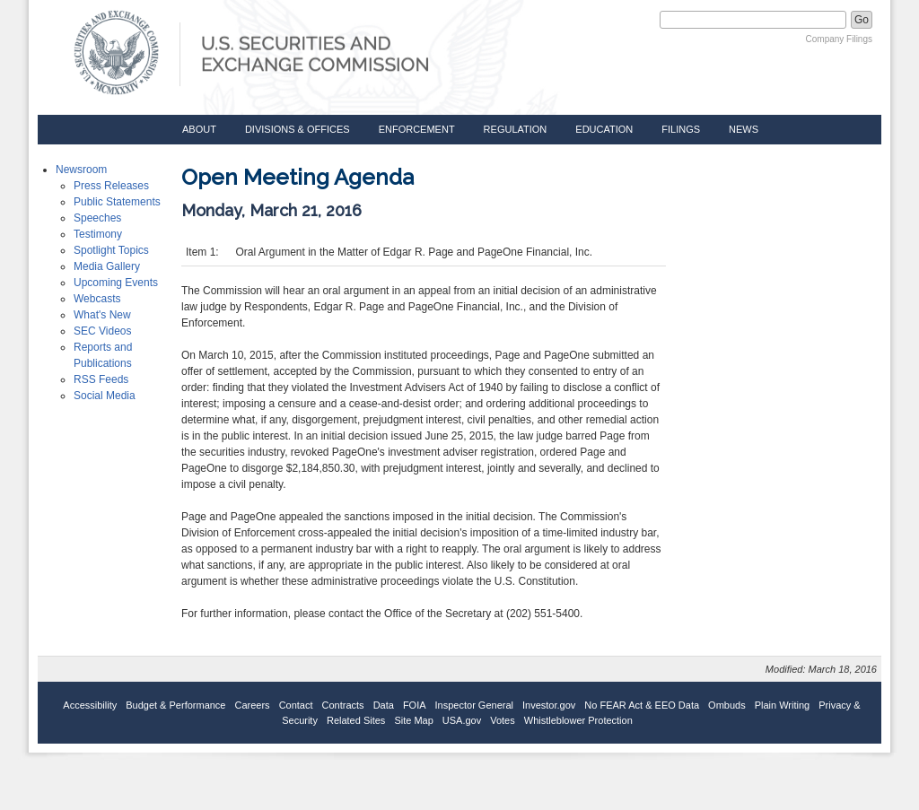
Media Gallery (107, 266)
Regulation (515, 129)
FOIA (414, 705)
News (743, 129)
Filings (680, 129)
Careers (252, 705)
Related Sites (356, 720)
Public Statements (117, 202)
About (199, 129)
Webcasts (97, 298)
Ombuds (727, 705)
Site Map (413, 720)
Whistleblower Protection (578, 720)
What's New (102, 315)
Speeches (97, 218)
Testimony (98, 234)
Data (383, 705)
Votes (502, 720)
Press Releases (111, 185)
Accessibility (90, 705)
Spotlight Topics (111, 250)
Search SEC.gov (614, 19)
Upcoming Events (116, 282)
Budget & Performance (175, 705)
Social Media (105, 395)
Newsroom (81, 169)
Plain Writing (782, 705)
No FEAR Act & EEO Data (641, 705)
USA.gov (461, 720)
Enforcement (417, 129)
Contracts (343, 705)
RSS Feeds (101, 379)
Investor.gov (548, 705)
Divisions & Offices (297, 129)
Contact (296, 705)
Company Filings (839, 39)
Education (604, 129)
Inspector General (474, 705)
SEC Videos (102, 331)
